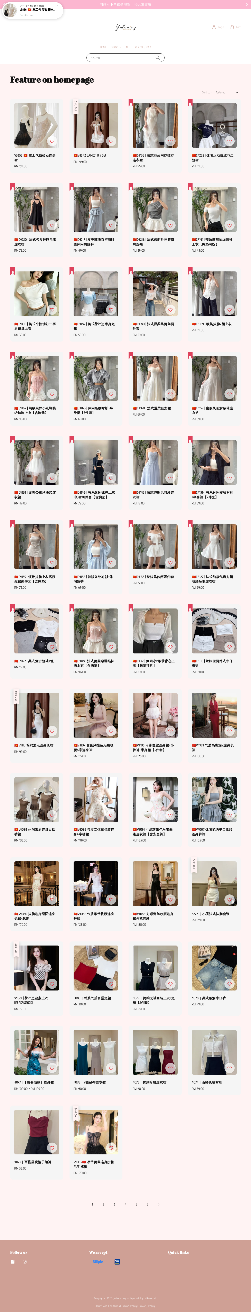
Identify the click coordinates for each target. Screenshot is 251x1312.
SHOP (114, 47)
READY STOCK (143, 47)
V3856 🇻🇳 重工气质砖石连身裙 (38, 9)
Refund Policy (129, 1306)
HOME (103, 47)
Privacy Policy (147, 1306)
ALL (128, 47)
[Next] (158, 1204)
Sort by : (207, 92)
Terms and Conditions (108, 1306)
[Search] (157, 58)
